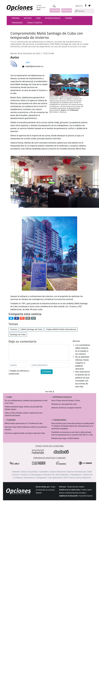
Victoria (24, 474)
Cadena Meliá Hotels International (61, 329)
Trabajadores (75, 474)
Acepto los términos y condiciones (19, 372)
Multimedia (67, 10)
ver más (49, 391)
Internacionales (52, 18)
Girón (89, 472)
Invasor (16, 474)
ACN (65, 477)
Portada (16, 18)
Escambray (33, 472)
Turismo (68, 18)
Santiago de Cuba (18, 334)
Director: (62, 487)
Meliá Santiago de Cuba (31, 329)
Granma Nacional (57, 472)
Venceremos (29, 477)
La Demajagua (35, 474)
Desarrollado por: (43, 487)
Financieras (17, 23)
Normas (76, 341)
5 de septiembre (55, 477)
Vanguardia (41, 477)
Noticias (28, 18)
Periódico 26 (48, 474)
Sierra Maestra (62, 474)
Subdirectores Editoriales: (70, 490)
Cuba (38, 18)
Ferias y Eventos (34, 23)
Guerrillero (44, 472)
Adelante (16, 472)
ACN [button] (28, 62)
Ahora (24, 472)
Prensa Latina (75, 477)
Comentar (46, 371)
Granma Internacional (76, 472)
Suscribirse (55, 10)
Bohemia (86, 477)
